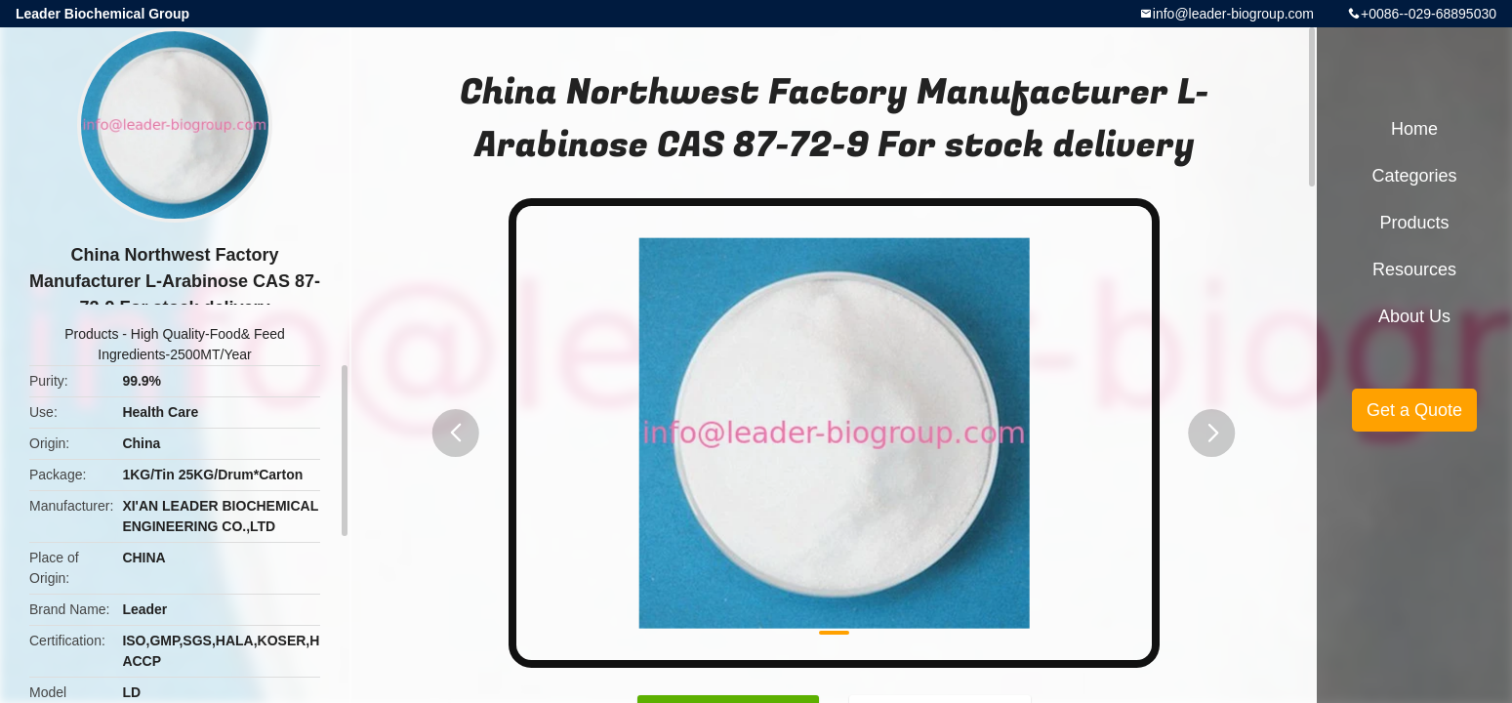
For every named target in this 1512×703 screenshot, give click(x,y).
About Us (1414, 316)
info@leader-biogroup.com (1233, 13)
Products (91, 334)
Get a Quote (1414, 410)
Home (1414, 129)
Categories (1413, 176)
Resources (1414, 269)
